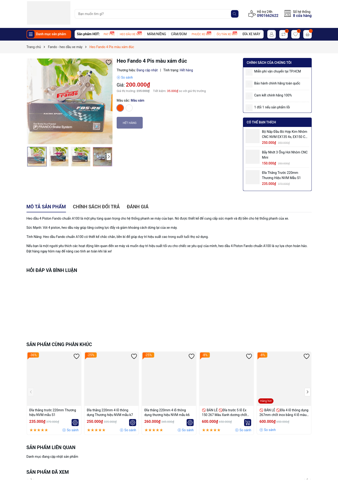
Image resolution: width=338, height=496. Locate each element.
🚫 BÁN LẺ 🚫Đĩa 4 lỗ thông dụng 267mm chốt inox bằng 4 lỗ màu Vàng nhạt (283, 412)
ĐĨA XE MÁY (251, 34)
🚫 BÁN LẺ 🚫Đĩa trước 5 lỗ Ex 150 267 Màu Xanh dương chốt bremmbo (224, 412)
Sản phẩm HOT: (88, 34)
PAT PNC (109, 34)
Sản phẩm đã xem (48, 472)
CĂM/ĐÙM (179, 34)
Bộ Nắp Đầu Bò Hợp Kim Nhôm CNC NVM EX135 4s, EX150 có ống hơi (284, 134)
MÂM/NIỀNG (156, 34)
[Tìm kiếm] (234, 14)
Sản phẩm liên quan (51, 447)
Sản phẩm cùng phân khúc (59, 344)
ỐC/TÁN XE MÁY (227, 34)
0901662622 (267, 15)
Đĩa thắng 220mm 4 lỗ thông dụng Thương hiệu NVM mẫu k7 (110, 412)
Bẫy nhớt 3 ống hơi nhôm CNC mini (285, 154)
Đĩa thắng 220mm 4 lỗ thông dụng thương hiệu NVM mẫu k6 (167, 412)
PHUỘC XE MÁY (201, 34)
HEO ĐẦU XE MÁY (131, 34)
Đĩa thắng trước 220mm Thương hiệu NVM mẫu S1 (281, 175)
